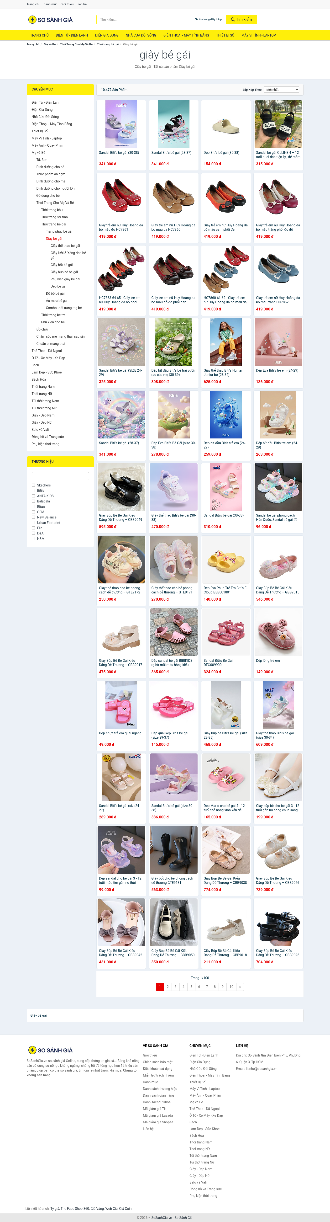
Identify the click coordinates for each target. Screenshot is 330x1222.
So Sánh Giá (184, 1218)
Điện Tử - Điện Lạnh (72, 35)
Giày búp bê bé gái (64, 272)
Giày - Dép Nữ (42, 422)
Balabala (41, 501)
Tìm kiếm (241, 19)
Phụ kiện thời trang (45, 444)
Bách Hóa (39, 379)
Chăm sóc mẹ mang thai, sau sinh (62, 336)
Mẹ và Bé (50, 44)
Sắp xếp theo (252, 89)
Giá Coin (125, 1209)
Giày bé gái (54, 238)
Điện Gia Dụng (106, 35)
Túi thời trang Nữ (44, 408)
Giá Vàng (97, 1209)
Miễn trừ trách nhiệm (158, 1075)
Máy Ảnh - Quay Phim (47, 145)
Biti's (38, 490)
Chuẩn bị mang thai (51, 344)
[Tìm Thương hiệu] (60, 476)
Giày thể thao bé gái (65, 246)
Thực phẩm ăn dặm (51, 174)
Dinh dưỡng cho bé (50, 167)
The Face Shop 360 (75, 1209)
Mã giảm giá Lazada (158, 1115)
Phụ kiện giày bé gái (65, 279)
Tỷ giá (54, 1209)
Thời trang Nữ (42, 394)
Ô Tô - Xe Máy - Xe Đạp (48, 358)
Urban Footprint (46, 523)
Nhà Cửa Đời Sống (141, 35)
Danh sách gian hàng (158, 1095)
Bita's (38, 507)
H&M (38, 539)
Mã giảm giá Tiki (155, 1109)
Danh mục (50, 4)
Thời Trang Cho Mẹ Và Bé (76, 44)
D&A (38, 533)
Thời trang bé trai (54, 315)
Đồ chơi (42, 329)
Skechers (41, 485)
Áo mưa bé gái (57, 301)
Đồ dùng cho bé (48, 195)
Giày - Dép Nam (43, 415)
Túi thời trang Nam (45, 401)
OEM (38, 512)
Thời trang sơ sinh (54, 217)
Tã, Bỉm (42, 160)
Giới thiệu (67, 4)
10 (231, 987)
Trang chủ (33, 4)
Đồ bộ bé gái (55, 293)
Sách (35, 365)
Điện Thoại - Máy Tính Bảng (186, 35)
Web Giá (111, 1209)
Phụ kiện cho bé (53, 322)
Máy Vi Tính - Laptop (258, 35)
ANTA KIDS (43, 496)
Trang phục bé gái (59, 231)
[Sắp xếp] (281, 89)
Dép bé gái (59, 286)
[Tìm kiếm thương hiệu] (143, 19)
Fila (37, 528)
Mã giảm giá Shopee (158, 1122)
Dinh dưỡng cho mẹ (51, 181)
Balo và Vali (40, 430)
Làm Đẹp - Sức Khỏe (47, 372)
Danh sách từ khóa (157, 1102)
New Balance (44, 517)
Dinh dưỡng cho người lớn (56, 188)
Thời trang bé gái (108, 44)
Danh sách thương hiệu (160, 1089)
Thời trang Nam (43, 387)
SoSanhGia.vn (161, 1218)
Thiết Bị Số (225, 35)
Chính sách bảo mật (158, 1062)
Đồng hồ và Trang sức (48, 437)
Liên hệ (82, 4)
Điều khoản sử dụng (158, 1069)
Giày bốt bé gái (62, 265)
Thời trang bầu (52, 210)
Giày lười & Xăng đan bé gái (68, 255)
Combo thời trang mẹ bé (64, 308)
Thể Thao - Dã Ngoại (47, 351)
